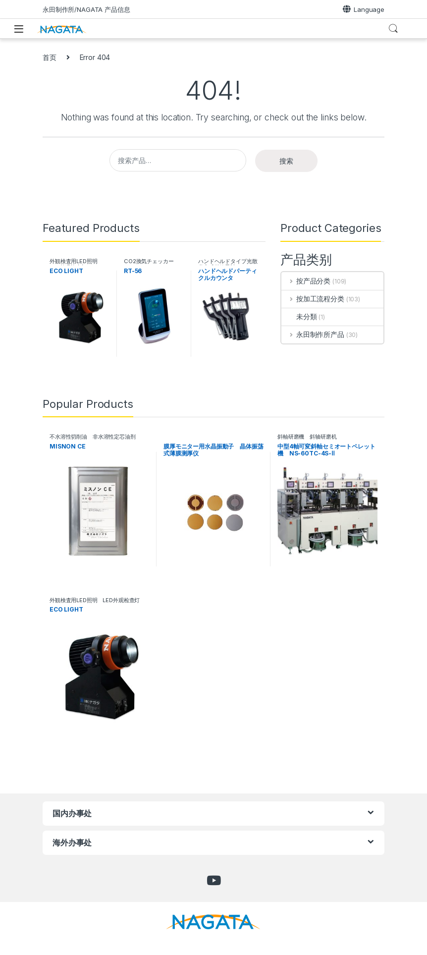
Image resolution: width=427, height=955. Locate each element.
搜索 (286, 161)
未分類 (299, 316)
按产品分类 (305, 281)
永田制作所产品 (312, 334)
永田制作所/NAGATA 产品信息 (86, 9)
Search (393, 28)
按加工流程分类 (312, 298)
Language (363, 9)
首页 (49, 57)
